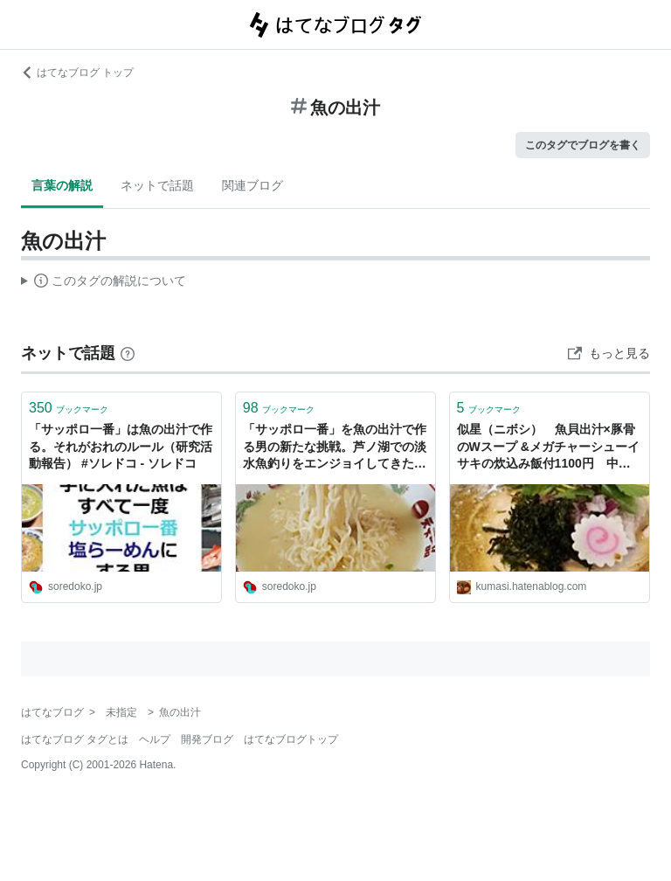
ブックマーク (68, 407)
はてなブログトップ (291, 739)
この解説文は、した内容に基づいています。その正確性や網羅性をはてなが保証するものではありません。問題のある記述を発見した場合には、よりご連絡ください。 (103, 283)
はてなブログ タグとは (74, 739)
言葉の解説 (62, 185)
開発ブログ (207, 739)
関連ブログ (252, 185)
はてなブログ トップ (77, 72)
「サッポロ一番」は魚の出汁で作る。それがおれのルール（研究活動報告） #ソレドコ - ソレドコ (120, 446)
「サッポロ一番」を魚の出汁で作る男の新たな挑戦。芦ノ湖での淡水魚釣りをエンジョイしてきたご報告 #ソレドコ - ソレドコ (334, 448)
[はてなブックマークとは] (128, 353)
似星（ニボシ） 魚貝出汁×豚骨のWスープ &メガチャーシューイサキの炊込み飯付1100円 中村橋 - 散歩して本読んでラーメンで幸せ (548, 448)
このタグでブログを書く (582, 145)
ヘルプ (154, 739)
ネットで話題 (157, 185)
